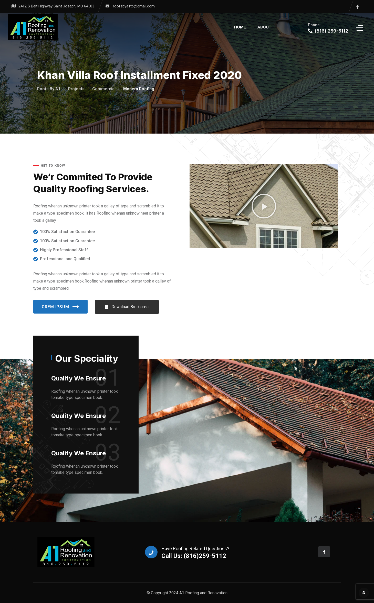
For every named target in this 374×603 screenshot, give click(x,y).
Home (240, 27)
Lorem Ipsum (60, 306)
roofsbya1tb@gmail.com (134, 6)
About (264, 27)
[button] (264, 206)
